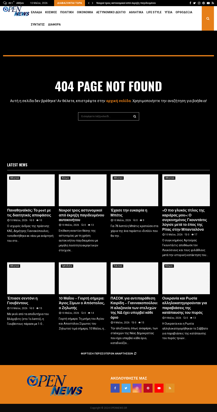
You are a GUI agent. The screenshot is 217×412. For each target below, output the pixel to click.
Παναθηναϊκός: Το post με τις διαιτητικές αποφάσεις (29, 212)
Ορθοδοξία (184, 12)
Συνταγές (38, 24)
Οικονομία (85, 12)
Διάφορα (54, 24)
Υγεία (168, 12)
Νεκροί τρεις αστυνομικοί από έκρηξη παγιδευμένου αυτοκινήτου (133, 3)
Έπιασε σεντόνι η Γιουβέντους (22, 300)
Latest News (17, 164)
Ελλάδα (36, 12)
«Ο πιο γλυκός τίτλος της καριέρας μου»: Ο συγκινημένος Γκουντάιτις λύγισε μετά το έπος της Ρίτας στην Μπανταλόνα (184, 220)
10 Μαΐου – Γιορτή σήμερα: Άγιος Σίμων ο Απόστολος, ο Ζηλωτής (82, 303)
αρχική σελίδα (118, 101)
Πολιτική (67, 12)
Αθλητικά (136, 12)
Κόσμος (51, 12)
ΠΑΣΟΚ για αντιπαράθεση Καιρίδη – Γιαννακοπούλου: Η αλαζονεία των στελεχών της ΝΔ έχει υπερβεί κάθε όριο (134, 308)
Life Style (153, 12)
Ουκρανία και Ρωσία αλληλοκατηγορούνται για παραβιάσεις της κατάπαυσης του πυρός (184, 305)
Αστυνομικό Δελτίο (111, 12)
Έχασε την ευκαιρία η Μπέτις (129, 212)
